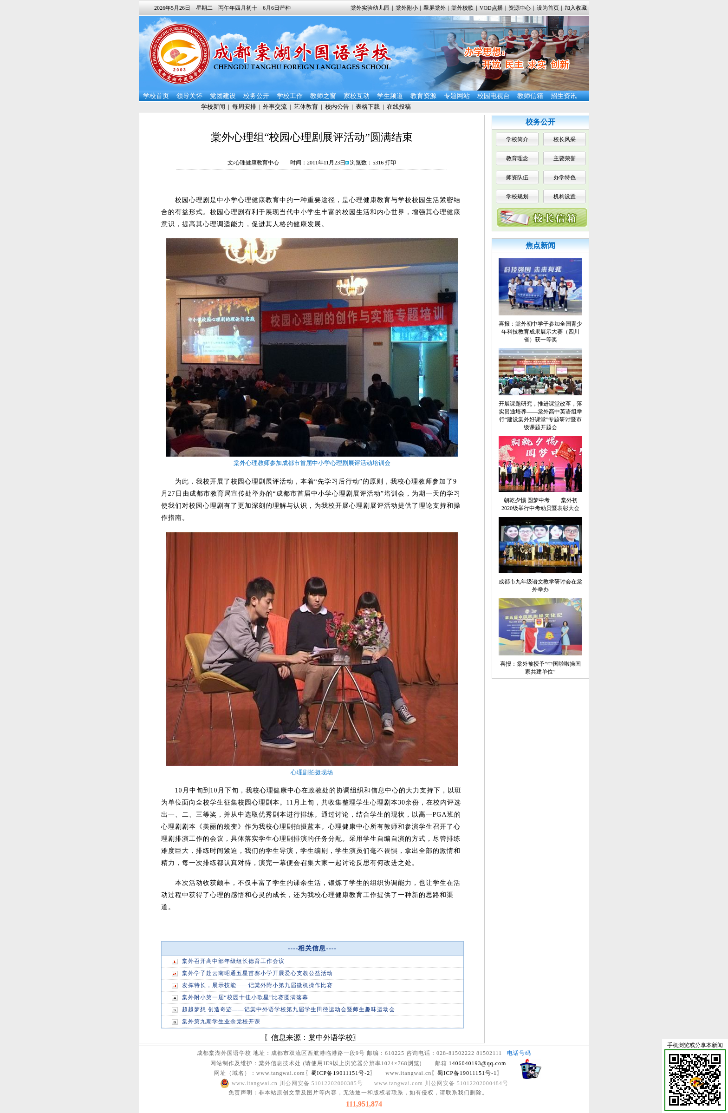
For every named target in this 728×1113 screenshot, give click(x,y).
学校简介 (517, 139)
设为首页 (548, 8)
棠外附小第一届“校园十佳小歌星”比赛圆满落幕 (245, 997)
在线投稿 (399, 106)
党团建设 (223, 95)
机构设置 (564, 196)
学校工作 (290, 95)
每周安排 (244, 106)
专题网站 (457, 95)
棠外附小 (407, 8)
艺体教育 (306, 106)
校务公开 (256, 95)
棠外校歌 (462, 8)
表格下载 (368, 106)
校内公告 (337, 106)
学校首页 (156, 95)
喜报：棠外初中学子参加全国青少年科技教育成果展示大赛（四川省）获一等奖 (540, 332)
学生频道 (390, 95)
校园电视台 (493, 95)
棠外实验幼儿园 (370, 8)
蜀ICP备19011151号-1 (467, 1073)
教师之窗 (323, 95)
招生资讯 (564, 95)
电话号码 (519, 1053)
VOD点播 (491, 8)
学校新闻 (213, 106)
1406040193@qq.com (478, 1063)
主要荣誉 (564, 158)
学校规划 (517, 196)
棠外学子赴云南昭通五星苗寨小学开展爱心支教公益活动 (257, 973)
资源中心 (519, 8)
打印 (390, 162)
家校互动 (357, 95)
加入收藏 (576, 8)
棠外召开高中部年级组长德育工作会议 (233, 961)
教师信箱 (530, 95)
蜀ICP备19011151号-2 (340, 1073)
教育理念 (517, 158)
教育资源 (423, 95)
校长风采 (564, 139)
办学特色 (564, 177)
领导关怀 (189, 95)
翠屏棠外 (434, 8)
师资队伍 (517, 177)
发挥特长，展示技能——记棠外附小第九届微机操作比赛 (257, 985)
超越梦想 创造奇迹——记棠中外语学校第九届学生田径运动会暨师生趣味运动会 (288, 1009)
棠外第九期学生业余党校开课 (221, 1021)
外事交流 (275, 106)
